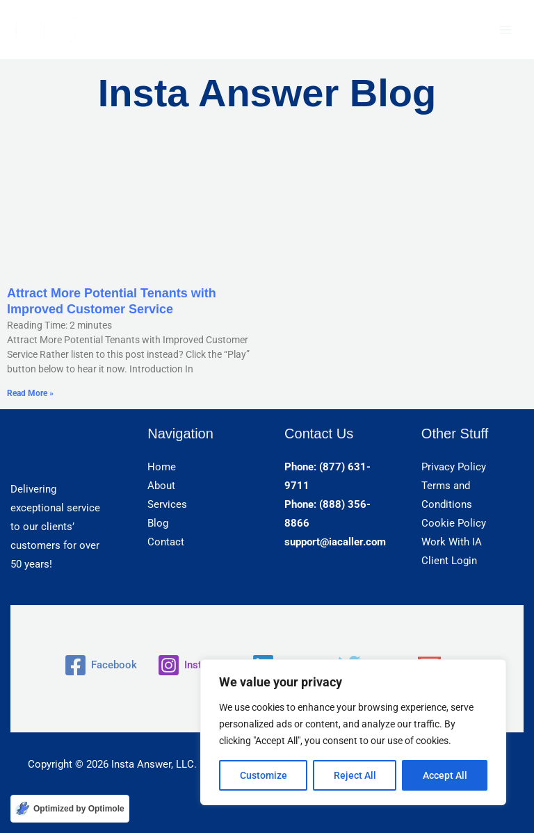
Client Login (449, 560)
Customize (263, 775)
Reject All (355, 775)
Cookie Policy (453, 523)
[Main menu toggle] (505, 29)
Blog (157, 523)
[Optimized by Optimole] (69, 809)
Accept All (445, 775)
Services (167, 504)
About (161, 485)
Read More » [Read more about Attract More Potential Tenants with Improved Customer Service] (30, 393)
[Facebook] (100, 665)
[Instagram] (194, 665)
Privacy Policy (453, 467)
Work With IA (451, 542)
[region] (353, 732)
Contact (165, 542)
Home (161, 467)
